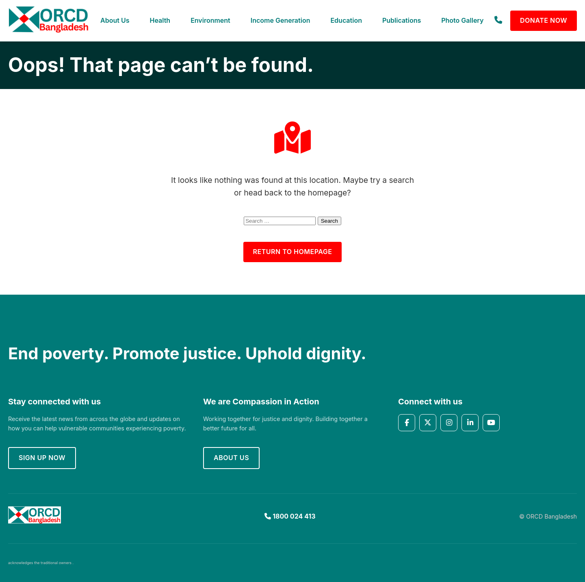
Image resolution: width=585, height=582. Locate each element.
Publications (401, 20)
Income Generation (280, 20)
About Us (114, 20)
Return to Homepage (292, 252)
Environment (210, 20)
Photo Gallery (462, 20)
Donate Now (543, 20)
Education (346, 20)
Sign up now (42, 458)
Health (160, 20)
